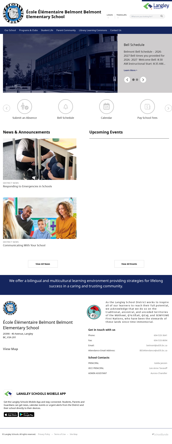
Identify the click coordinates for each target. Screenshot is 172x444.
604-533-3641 (160, 335)
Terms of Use (60, 434)
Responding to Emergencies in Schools (27, 186)
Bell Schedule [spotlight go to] (134, 45)
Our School (10, 30)
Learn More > (130, 70)
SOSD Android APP (26, 414)
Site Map (73, 434)
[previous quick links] (6, 108)
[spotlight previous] (127, 79)
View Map (10, 349)
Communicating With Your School (24, 245)
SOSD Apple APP (11, 414)
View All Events (129, 264)
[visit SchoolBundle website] (160, 435)
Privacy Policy (44, 434)
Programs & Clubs (28, 30)
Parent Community (66, 30)
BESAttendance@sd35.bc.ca (153, 350)
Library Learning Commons (93, 30)
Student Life (47, 30)
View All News (43, 264)
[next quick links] (168, 108)
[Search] (145, 16)
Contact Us (115, 30)
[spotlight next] (143, 79)
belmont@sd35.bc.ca (156, 345)
